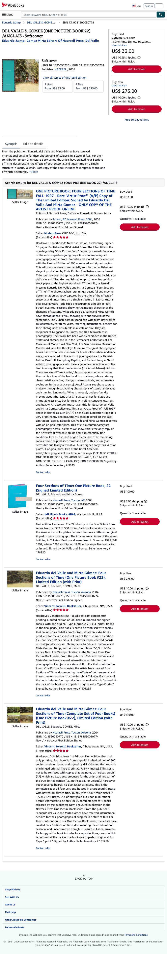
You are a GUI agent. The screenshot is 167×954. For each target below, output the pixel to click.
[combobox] (89, 15)
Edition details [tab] (33, 144)
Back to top (84, 878)
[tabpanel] (53, 161)
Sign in (149, 5)
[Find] (161, 15)
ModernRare (52, 233)
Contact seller (43, 472)
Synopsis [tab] (11, 144)
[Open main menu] (8, 15)
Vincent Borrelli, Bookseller (62, 606)
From (57, 86)
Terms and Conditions (136, 934)
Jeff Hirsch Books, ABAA (59, 514)
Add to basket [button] (136, 69)
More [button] (34, 171)
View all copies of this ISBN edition (64, 77)
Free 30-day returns (137, 119)
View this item (119, 45)
